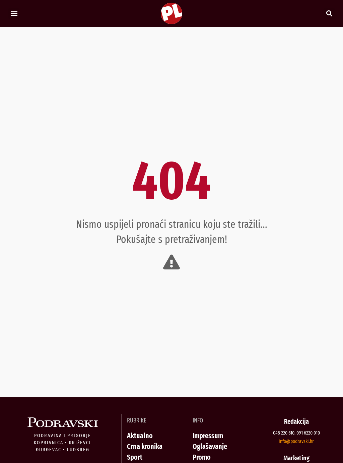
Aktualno (140, 435)
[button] (13, 13)
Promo (202, 457)
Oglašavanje (210, 446)
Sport (134, 457)
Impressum (208, 435)
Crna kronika (144, 446)
